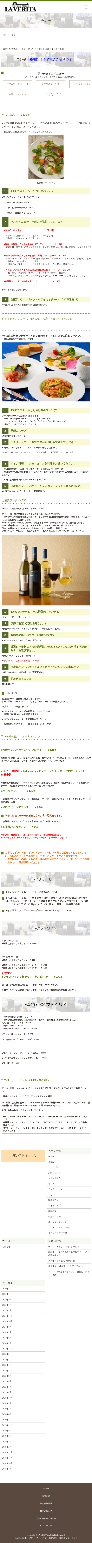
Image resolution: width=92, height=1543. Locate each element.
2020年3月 (7, 1420)
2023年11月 (7, 1349)
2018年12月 (7, 1452)
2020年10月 (7, 1398)
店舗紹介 (52, 1162)
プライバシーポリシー (58, 1227)
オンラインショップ (57, 1222)
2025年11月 (7, 1294)
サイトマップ (54, 1205)
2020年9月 (7, 1403)
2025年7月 (7, 1305)
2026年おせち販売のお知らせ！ (62, 1261)
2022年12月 (7, 1365)
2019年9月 (7, 1431)
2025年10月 (7, 1300)
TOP (4, 35)
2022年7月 (7, 1387)
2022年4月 (7, 1392)
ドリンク (52, 1195)
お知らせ (6, 1247)
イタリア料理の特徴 (57, 1233)
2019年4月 (7, 1441)
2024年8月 (7, 1327)
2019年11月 (7, 1425)
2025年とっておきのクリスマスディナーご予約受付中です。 (68, 1253)
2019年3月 (7, 1447)
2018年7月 (7, 1469)
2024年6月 (7, 1338)
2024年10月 (7, 1321)
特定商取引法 (54, 1216)
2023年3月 (7, 1360)
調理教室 (52, 1211)
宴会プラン (53, 1200)
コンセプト (53, 1167)
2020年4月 (7, 1414)
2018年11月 (7, 1458)
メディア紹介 (54, 1178)
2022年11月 (7, 1371)
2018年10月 (7, 1463)
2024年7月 (7, 1332)
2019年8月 (7, 1436)
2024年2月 (7, 1343)
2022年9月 (7, 1376)
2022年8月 (7, 1381)
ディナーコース (55, 1189)
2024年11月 (7, 1316)
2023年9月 (7, 1354)
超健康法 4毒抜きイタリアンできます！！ (68, 1266)
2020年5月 (7, 1409)
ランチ (51, 1184)
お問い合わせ (54, 1173)
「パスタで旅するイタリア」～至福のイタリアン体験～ (68, 1273)
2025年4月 (7, 1310)
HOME (51, 1156)
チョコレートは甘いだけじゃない (63, 1247)
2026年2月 (7, 1289)
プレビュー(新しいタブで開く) (31, 49)
